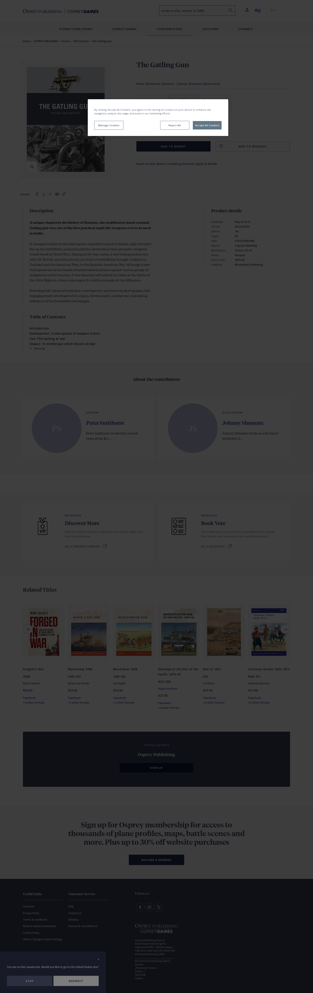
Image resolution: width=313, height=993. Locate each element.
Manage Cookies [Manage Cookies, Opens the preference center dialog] (109, 125)
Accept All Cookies (207, 125)
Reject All (175, 125)
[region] (158, 117)
